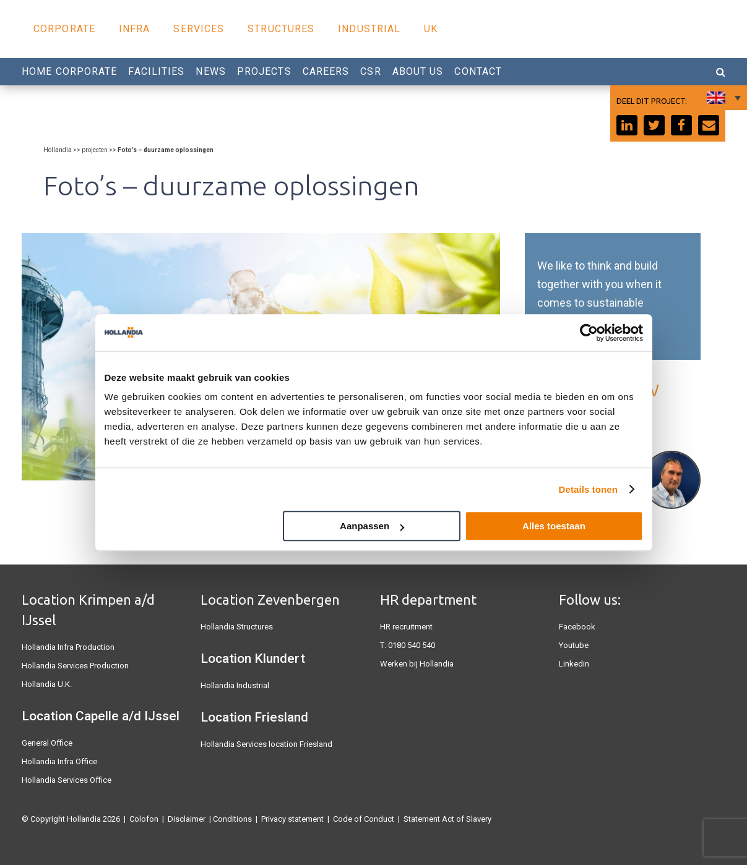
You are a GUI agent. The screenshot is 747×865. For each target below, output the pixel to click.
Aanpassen (372, 526)
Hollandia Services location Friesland (266, 744)
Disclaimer (186, 819)
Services (198, 29)
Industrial (369, 29)
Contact (478, 71)
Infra (134, 29)
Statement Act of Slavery (447, 819)
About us (418, 71)
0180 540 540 (411, 645)
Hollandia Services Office (66, 780)
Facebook (577, 626)
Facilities (156, 71)
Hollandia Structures (237, 626)
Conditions (232, 819)
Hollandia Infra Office (59, 761)
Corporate (64, 29)
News (210, 71)
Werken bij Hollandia (417, 663)
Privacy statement (292, 819)
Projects (264, 71)
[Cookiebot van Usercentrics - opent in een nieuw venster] (589, 332)
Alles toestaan (553, 526)
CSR (370, 71)
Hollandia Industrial (235, 685)
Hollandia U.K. (47, 684)
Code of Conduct (363, 819)
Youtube (574, 645)
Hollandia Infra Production (68, 647)
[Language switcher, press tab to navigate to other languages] (722, 97)
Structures (281, 29)
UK (431, 29)
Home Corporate (69, 71)
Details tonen (588, 489)
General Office (47, 743)
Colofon (143, 819)
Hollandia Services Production (75, 665)
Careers (326, 71)
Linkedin (574, 663)
